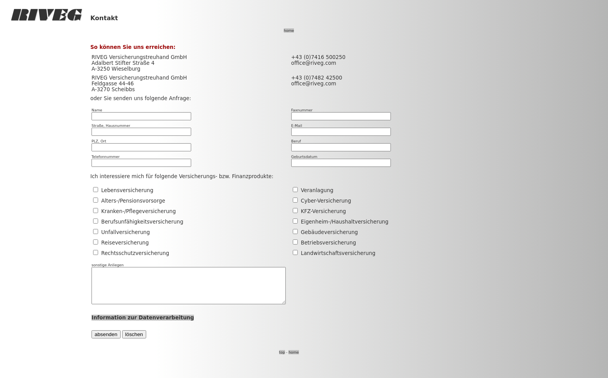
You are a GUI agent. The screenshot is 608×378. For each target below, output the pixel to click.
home (289, 30)
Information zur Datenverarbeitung (143, 325)
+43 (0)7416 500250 (318, 57)
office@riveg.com (313, 63)
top (282, 359)
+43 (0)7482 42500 (316, 78)
